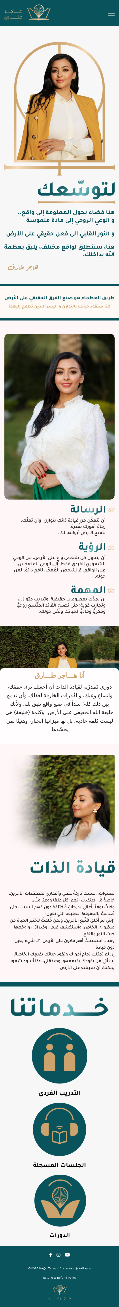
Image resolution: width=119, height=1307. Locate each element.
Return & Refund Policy (59, 1278)
